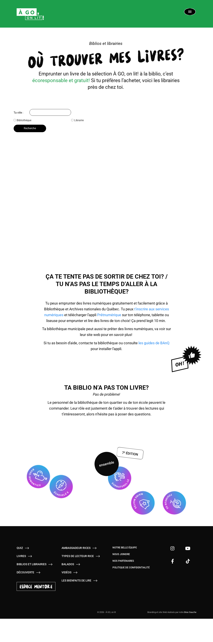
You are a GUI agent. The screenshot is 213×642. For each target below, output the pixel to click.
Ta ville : (18, 112)
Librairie (77, 120)
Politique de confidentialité (131, 567)
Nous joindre (121, 553)
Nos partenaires (123, 560)
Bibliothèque (22, 120)
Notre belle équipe (124, 547)
